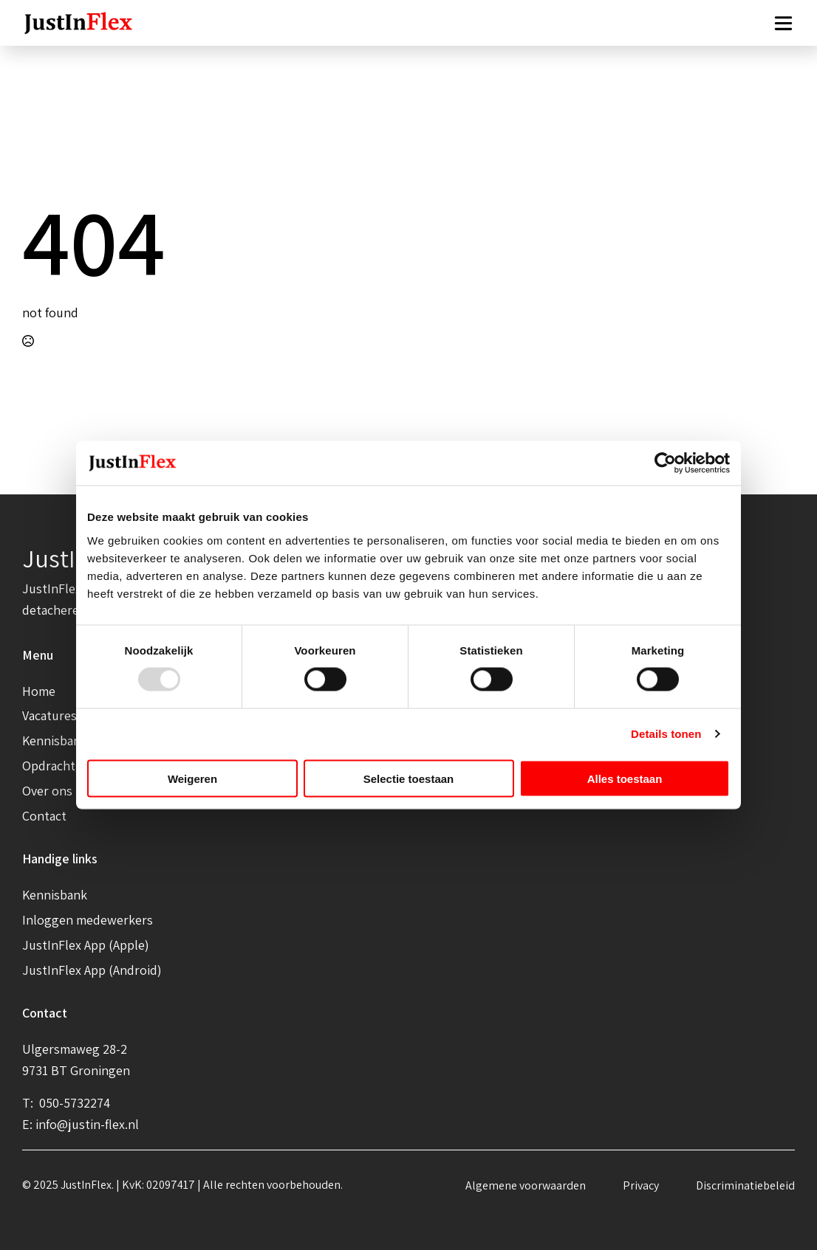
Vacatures (49, 715)
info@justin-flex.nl (87, 1124)
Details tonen (666, 734)
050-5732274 (73, 1102)
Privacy (641, 1185)
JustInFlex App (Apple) (85, 944)
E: (28, 1124)
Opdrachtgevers (67, 765)
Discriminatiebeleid (745, 1185)
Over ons (47, 790)
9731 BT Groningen (76, 1070)
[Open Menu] (783, 23)
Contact (44, 815)
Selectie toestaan (408, 778)
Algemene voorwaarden (525, 1185)
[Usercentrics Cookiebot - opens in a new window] (665, 463)
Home (38, 691)
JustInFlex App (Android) (92, 969)
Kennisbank (54, 740)
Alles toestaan (625, 778)
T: (29, 1102)
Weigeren (192, 778)
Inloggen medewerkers (87, 919)
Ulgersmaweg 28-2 (74, 1048)
